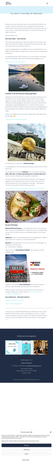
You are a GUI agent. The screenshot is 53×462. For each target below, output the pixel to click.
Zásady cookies (25, 460)
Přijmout (26, 445)
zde (6, 319)
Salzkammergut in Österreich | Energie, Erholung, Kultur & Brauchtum (24, 188)
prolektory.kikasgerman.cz (33, 366)
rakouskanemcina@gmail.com (13, 304)
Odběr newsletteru (26, 363)
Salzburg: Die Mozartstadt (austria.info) (16, 119)
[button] (50, 432)
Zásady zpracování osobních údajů (26, 371)
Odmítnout (27, 449)
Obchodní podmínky (26, 368)
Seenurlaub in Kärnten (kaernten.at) (15, 62)
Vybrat (26, 454)
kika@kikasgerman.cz (26, 360)
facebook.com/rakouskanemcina (14, 300)
